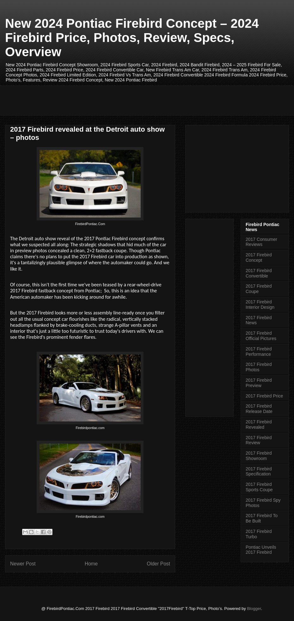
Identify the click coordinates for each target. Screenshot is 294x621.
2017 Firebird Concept (259, 257)
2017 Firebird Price (264, 395)
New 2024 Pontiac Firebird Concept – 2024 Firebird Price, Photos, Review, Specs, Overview (132, 37)
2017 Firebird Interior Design (260, 304)
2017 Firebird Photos (259, 367)
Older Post (158, 563)
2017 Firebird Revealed (259, 424)
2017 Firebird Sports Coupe (259, 487)
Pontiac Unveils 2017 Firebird (261, 550)
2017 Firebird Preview (259, 383)
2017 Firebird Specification (259, 471)
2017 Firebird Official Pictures (261, 336)
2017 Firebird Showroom (259, 456)
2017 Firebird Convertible (259, 273)
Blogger (254, 608)
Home (91, 563)
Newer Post (23, 563)
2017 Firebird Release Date (259, 408)
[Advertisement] (125, 100)
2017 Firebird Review (259, 440)
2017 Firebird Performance (259, 351)
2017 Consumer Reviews (261, 242)
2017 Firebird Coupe (259, 289)
